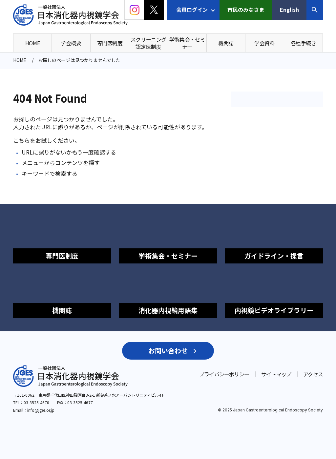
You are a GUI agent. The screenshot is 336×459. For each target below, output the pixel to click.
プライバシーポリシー (224, 374)
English (289, 9)
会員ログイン (192, 9)
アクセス (313, 374)
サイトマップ (276, 374)
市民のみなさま (245, 9)
